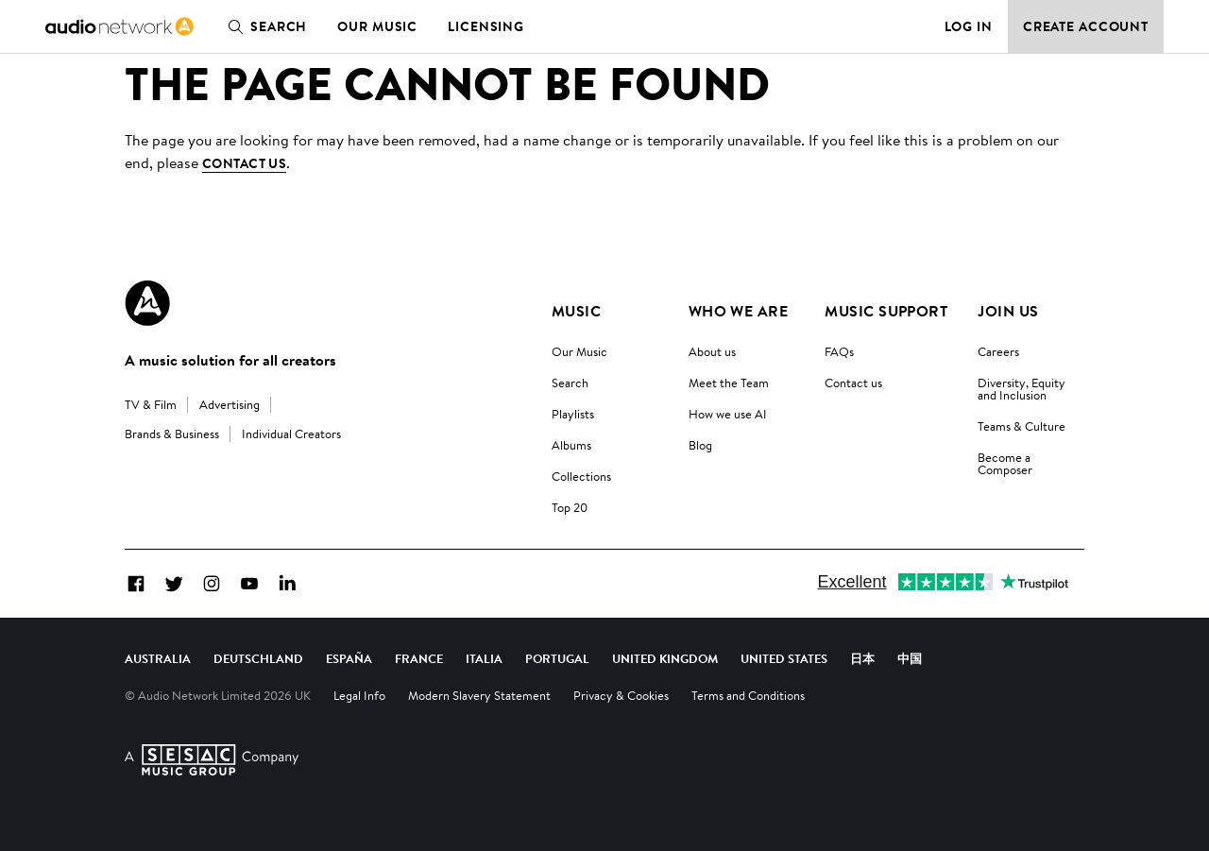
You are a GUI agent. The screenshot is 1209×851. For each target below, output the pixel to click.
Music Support (886, 310)
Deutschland (258, 658)
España (349, 658)
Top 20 (569, 507)
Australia (158, 658)
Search (263, 26)
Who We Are (739, 310)
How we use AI (728, 413)
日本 (862, 658)
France (419, 658)
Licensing (486, 26)
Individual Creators (291, 433)
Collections (581, 476)
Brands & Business (172, 433)
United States (784, 658)
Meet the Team (729, 382)
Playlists (573, 413)
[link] (119, 26)
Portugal (557, 658)
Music (576, 310)
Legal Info (359, 695)
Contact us (853, 382)
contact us (244, 163)
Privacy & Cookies (621, 695)
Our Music (377, 26)
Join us (1008, 310)
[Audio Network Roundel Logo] (147, 303)
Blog (700, 444)
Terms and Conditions (748, 695)
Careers (998, 351)
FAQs (839, 351)
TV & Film (151, 404)
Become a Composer (1005, 463)
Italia (484, 658)
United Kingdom (665, 658)
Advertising (229, 404)
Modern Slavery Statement (479, 695)
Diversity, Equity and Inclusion (1021, 388)
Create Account (1086, 26)
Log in (969, 26)
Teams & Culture (1021, 425)
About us (712, 351)
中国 (909, 658)
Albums (571, 444)
